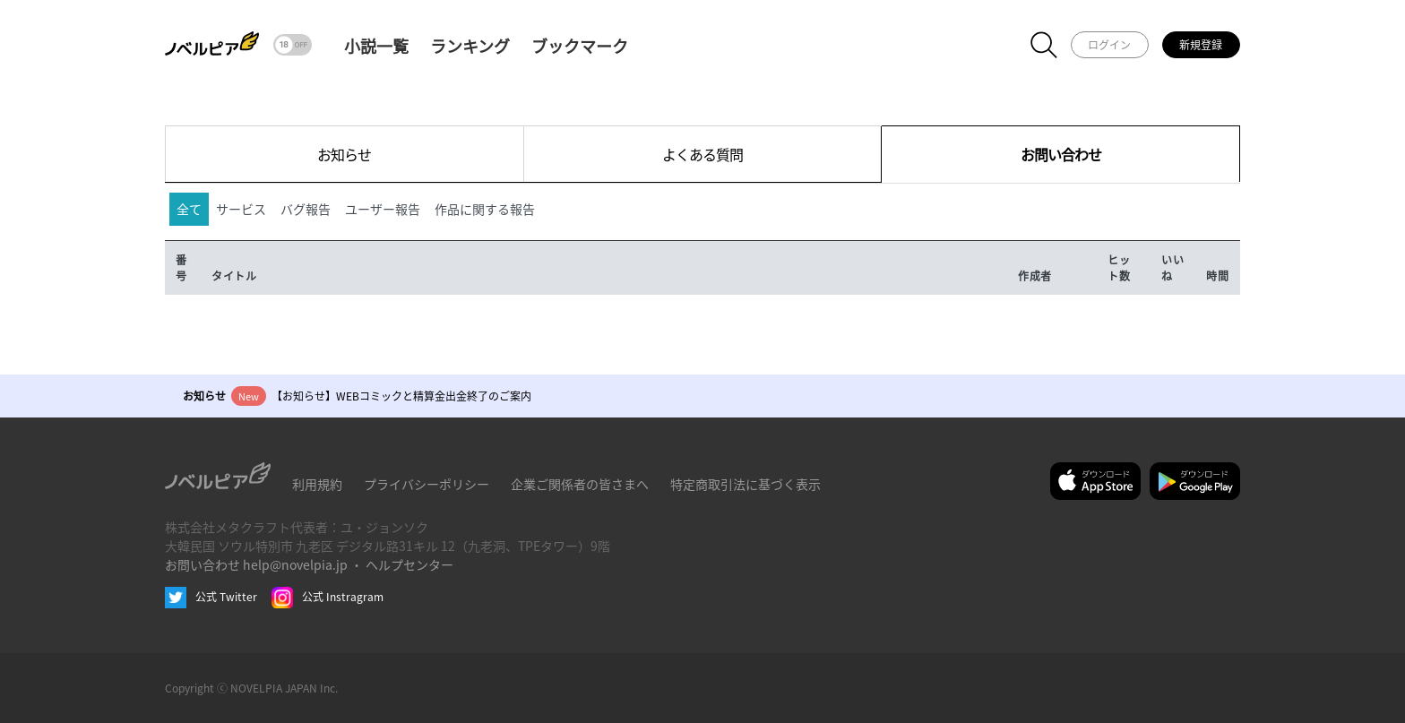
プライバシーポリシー (426, 484)
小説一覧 (376, 45)
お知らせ (344, 154)
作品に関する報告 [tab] (485, 209)
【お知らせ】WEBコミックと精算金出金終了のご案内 (401, 395)
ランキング (470, 45)
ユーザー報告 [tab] (382, 209)
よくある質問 (702, 154)
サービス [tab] (241, 209)
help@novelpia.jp (295, 564)
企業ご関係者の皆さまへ (580, 484)
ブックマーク (579, 45)
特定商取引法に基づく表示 (745, 484)
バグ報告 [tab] (305, 209)
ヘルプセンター (409, 564)
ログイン (1109, 44)
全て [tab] (189, 209)
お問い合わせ (1061, 154)
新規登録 (1200, 44)
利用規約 (317, 484)
